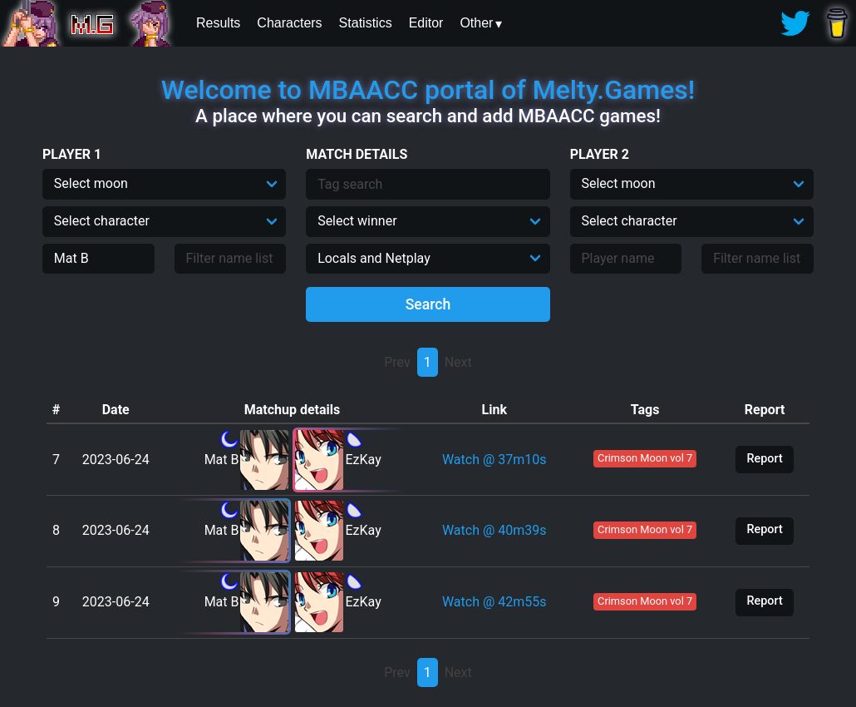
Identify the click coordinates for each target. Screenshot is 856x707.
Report (764, 459)
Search (428, 304)
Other (476, 23)
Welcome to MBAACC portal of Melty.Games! (428, 90)
